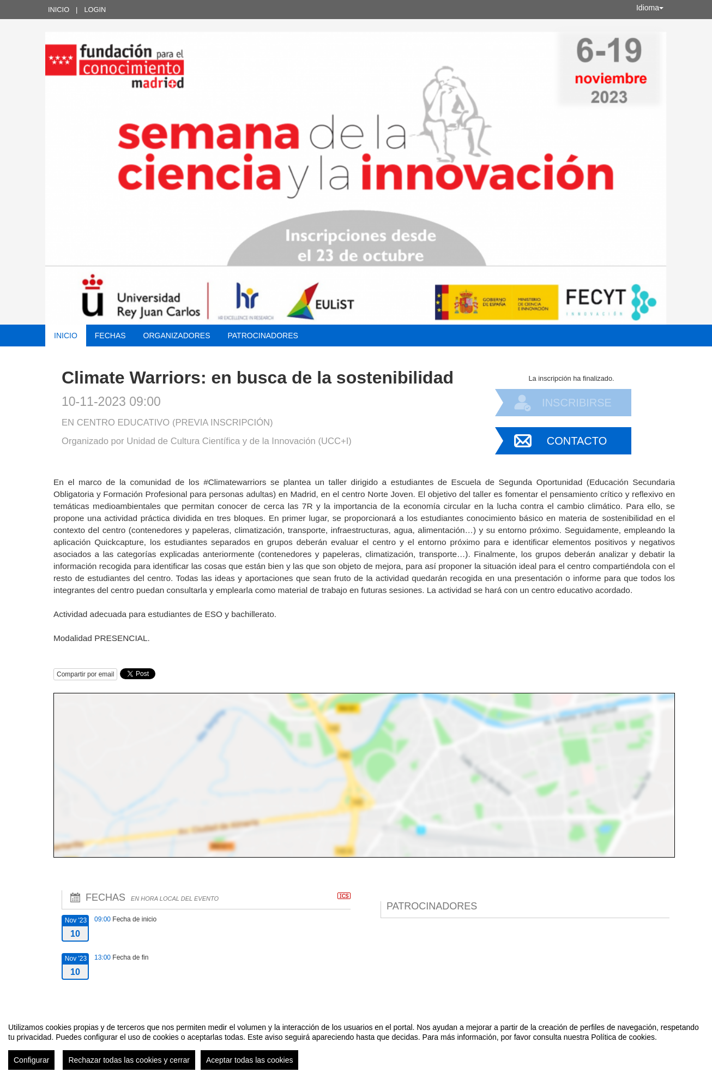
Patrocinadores (262, 335)
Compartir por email (85, 674)
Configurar (31, 1060)
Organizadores (176, 335)
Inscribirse (577, 403)
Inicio (58, 9)
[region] (356, 1042)
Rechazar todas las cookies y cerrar (129, 1060)
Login (95, 9)
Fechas (110, 335)
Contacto (577, 441)
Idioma (649, 7)
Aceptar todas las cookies (249, 1060)
